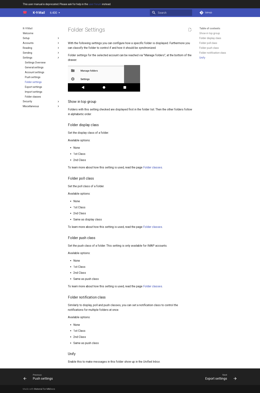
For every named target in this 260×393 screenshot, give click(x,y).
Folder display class (210, 38)
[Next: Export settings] (219, 376)
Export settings (33, 86)
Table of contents (209, 28)
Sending (41, 52)
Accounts (41, 43)
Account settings (34, 72)
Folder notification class (212, 52)
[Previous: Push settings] (39, 376)
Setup (41, 38)
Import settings (33, 91)
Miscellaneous (41, 106)
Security (41, 101)
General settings (34, 67)
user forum (95, 4)
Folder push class (209, 47)
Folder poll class (208, 43)
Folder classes (33, 96)
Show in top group (209, 33)
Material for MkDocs (44, 389)
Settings (41, 57)
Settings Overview (35, 62)
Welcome (28, 33)
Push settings (32, 77)
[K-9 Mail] (25, 12)
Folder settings (33, 82)
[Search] (171, 12)
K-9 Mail (27, 28)
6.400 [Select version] (53, 12)
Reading (41, 48)
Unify (202, 57)
